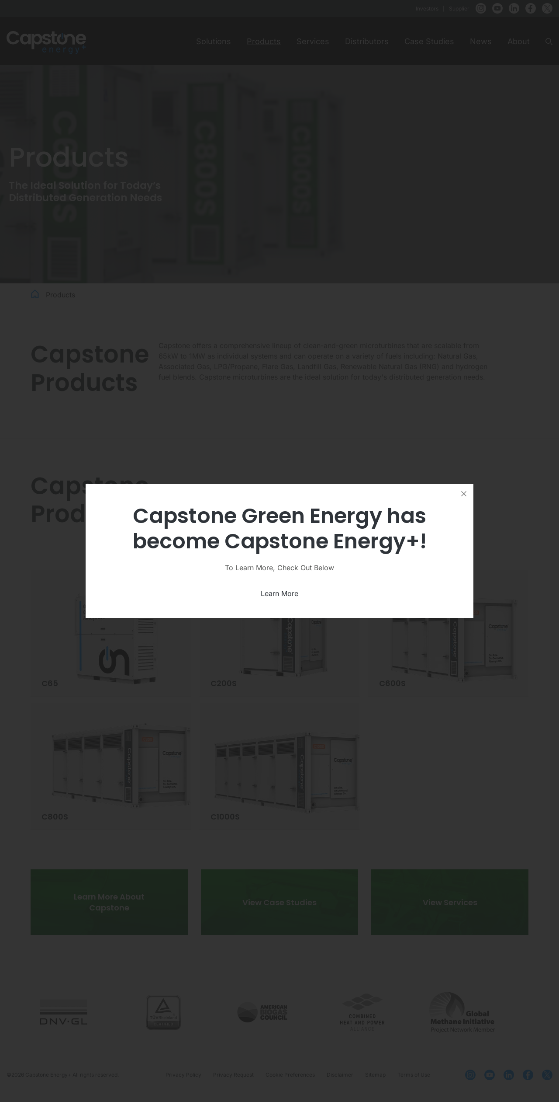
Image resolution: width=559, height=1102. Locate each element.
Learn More (279, 593)
